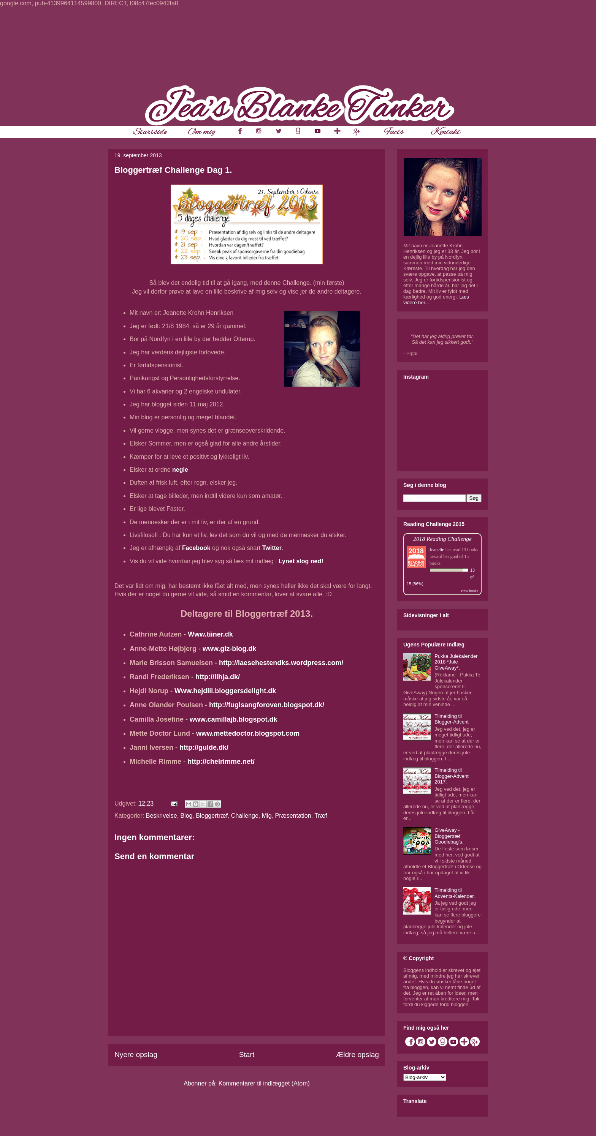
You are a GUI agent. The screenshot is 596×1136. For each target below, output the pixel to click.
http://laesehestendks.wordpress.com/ (281, 663)
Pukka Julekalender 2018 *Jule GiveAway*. (455, 662)
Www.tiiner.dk (210, 634)
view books (469, 591)
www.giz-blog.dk (229, 649)
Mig (267, 815)
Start (247, 1055)
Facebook (196, 548)
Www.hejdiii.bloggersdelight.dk (225, 691)
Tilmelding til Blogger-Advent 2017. (451, 776)
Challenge (244, 815)
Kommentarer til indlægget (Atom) (264, 1083)
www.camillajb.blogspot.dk (233, 719)
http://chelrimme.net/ (221, 761)
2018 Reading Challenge (442, 539)
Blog (186, 815)
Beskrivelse (161, 815)
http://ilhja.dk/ (217, 677)
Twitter (272, 548)
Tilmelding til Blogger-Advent (451, 719)
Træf (320, 815)
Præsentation (293, 815)
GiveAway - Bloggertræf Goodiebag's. (448, 836)
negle (180, 469)
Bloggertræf (212, 815)
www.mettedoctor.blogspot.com (248, 733)
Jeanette (437, 549)
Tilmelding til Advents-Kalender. (454, 893)
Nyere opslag (135, 1055)
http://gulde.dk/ (203, 747)
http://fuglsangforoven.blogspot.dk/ (266, 705)
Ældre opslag (357, 1055)
